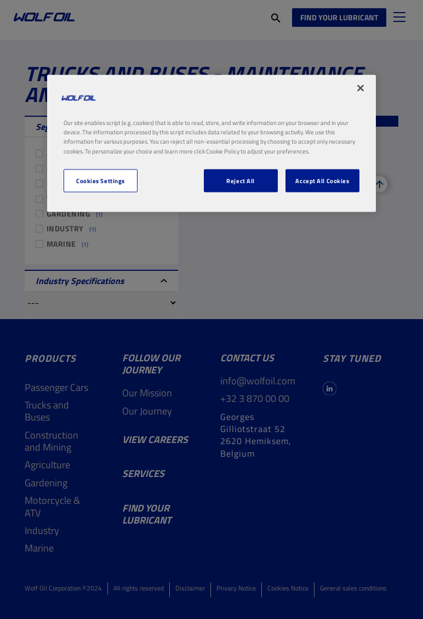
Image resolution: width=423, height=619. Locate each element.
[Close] (360, 88)
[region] (211, 143)
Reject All (240, 180)
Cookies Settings (100, 180)
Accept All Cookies (322, 180)
